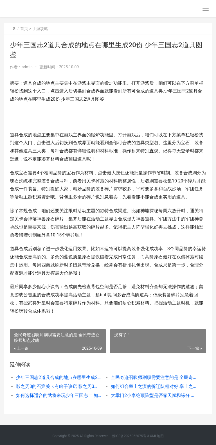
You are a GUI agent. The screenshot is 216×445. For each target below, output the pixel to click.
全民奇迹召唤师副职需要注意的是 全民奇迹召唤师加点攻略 (153, 377)
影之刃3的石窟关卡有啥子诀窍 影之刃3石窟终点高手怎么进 (59, 386)
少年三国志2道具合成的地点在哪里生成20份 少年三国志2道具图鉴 (59, 377)
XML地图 (156, 436)
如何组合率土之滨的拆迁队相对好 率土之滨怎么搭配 (153, 386)
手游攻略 (40, 28)
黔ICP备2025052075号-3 (130, 436)
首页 (24, 28)
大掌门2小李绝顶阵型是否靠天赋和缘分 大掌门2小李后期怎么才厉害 (153, 395)
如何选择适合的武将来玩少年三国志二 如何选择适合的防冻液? (59, 395)
